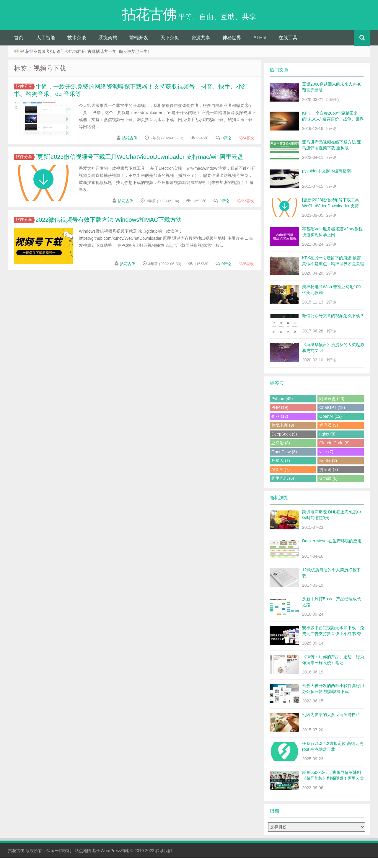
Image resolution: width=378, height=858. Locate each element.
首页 (18, 37)
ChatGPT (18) (332, 407)
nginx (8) (327, 434)
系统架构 (107, 37)
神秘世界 (231, 37)
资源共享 (200, 37)
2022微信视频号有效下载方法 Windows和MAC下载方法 (108, 220)
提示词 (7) (328, 469)
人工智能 (45, 37)
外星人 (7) (280, 461)
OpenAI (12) (330, 416)
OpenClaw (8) (284, 452)
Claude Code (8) (334, 443)
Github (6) (328, 478)
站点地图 (83, 851)
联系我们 (163, 851)
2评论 (224, 201)
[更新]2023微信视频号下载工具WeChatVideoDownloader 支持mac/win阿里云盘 (139, 157)
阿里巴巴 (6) (282, 478)
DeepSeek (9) (284, 434)
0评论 (226, 138)
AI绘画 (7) (280, 469)
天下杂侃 (169, 37)
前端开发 (138, 37)
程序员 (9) (328, 425)
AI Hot (259, 37)
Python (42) (282, 399)
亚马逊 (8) (280, 443)
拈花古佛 (129, 138)
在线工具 (287, 37)
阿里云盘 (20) (331, 399)
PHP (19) (279, 407)
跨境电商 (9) (282, 425)
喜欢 (246, 138)
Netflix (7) (328, 461)
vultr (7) (326, 452)
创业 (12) (279, 416)
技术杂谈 (76, 37)
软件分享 (25, 86)
